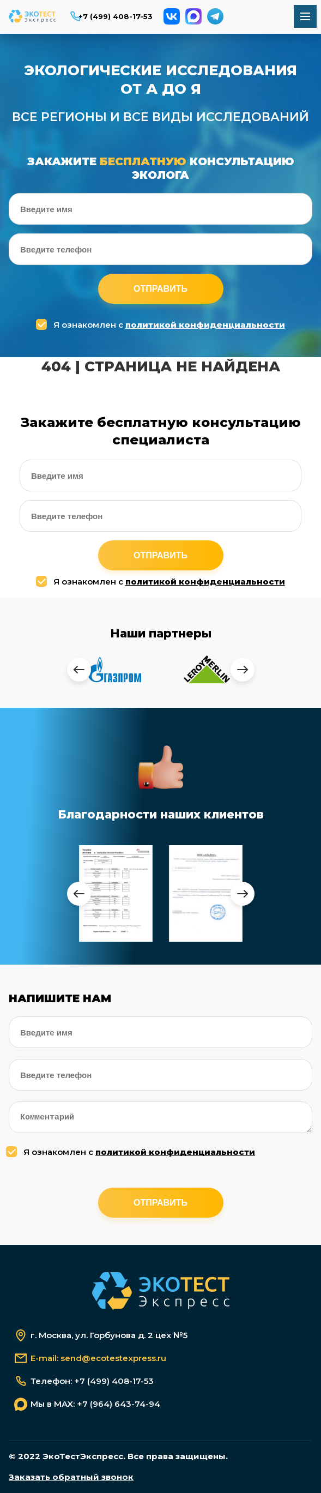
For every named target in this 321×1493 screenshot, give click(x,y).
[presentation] (79, 670)
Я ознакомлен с (162, 325)
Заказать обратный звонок (71, 1477)
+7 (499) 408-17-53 (115, 16)
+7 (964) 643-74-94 (118, 1404)
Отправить (160, 288)
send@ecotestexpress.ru (113, 1358)
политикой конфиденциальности (205, 325)
